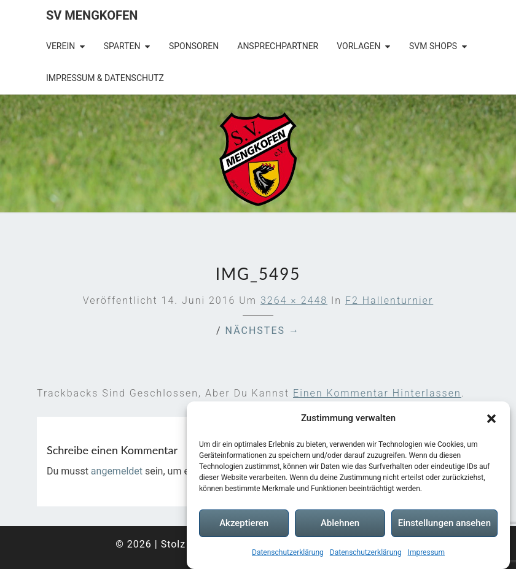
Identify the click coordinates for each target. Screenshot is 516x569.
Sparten (122, 46)
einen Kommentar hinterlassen (377, 393)
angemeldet (117, 471)
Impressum (426, 552)
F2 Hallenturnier (389, 300)
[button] (491, 418)
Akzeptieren (243, 522)
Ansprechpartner (277, 46)
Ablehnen (340, 522)
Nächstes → (262, 330)
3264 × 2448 (293, 300)
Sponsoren (194, 46)
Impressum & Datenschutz (105, 78)
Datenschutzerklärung (288, 552)
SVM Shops (433, 46)
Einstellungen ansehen (444, 522)
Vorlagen (358, 46)
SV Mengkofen (92, 15)
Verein (60, 46)
